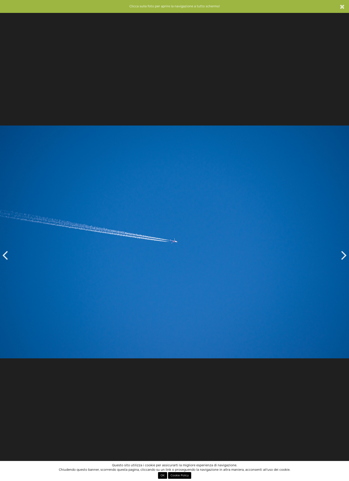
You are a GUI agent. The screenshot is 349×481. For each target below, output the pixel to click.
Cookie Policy (179, 475)
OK (162, 475)
